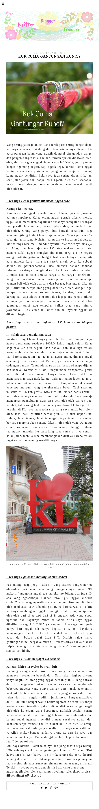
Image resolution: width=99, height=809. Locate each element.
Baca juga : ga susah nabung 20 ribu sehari (36, 576)
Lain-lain (64, 784)
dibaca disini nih (18, 775)
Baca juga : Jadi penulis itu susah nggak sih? (38, 200)
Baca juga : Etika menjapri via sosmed (33, 658)
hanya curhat (47, 784)
